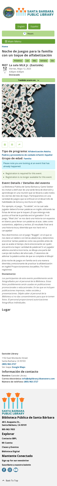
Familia (27, 158)
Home (5, 46)
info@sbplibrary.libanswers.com (38, 378)
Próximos (18, 60)
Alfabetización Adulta (39, 151)
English (21, 26)
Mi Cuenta (7, 442)
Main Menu (13, 41)
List (27, 60)
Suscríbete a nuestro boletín (16, 464)
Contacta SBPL (9, 438)
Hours (31, 33)
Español (34, 26)
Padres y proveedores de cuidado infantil (23, 155)
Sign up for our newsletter (15, 460)
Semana (43, 60)
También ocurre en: (28, 80)
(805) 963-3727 (9, 364)
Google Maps (18, 367)
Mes (34, 60)
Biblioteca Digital (11, 451)
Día (52, 60)
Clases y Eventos (10, 447)
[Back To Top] (28, 480)
